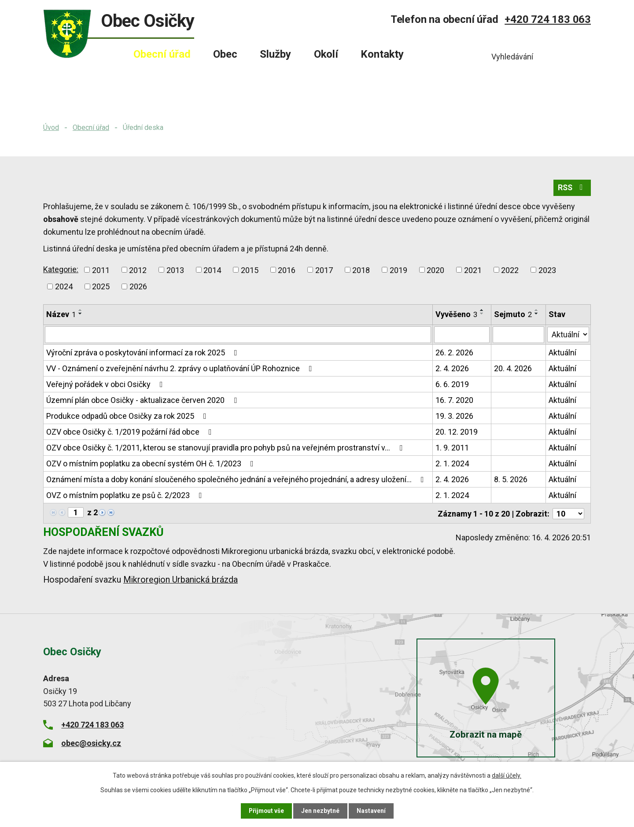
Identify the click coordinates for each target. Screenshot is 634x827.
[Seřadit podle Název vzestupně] (80, 311)
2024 (64, 287)
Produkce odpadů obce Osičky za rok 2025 (128, 416)
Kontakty (382, 54)
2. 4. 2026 (452, 369)
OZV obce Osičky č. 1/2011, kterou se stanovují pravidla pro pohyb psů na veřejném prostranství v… (226, 448)
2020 (435, 270)
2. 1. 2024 (452, 464)
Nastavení (371, 810)
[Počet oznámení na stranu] (568, 513)
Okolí (326, 54)
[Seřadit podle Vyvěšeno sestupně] (482, 314)
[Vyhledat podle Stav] (568, 334)
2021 (473, 270)
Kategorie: (60, 269)
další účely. (506, 775)
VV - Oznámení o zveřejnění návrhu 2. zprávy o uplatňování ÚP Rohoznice (181, 369)
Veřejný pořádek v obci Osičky (106, 385)
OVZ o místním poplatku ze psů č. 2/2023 (126, 496)
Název (61, 315)
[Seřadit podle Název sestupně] (80, 314)
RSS (571, 188)
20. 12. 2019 (457, 432)
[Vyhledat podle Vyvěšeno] (462, 335)
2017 (324, 270)
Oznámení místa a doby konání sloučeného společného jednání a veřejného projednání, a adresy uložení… (237, 480)
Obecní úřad (91, 127)
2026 (138, 287)
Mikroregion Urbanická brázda (180, 580)
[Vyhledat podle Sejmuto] (518, 335)
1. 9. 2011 (452, 448)
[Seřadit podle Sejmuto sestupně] (537, 314)
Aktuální (562, 353)
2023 (547, 270)
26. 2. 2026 (455, 353)
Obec (225, 54)
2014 (212, 270)
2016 (286, 270)
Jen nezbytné (321, 810)
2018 (361, 270)
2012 (138, 270)
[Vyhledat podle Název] (238, 335)
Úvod (51, 127)
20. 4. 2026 (513, 369)
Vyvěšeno (457, 315)
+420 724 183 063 (548, 19)
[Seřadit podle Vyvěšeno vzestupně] (482, 311)
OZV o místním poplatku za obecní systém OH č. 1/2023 (151, 464)
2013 (175, 270)
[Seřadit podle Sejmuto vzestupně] (537, 311)
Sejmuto (513, 315)
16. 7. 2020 (455, 401)
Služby (275, 54)
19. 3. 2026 (455, 416)
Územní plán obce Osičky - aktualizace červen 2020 (143, 401)
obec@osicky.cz (91, 742)
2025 (101, 287)
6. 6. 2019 (452, 385)
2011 (101, 270)
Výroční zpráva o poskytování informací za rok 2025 (143, 353)
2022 (510, 270)
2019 (398, 270)
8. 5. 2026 (510, 480)
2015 (249, 270)
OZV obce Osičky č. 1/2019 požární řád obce (130, 432)
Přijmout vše (266, 810)
